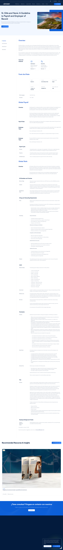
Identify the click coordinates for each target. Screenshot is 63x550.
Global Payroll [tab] (4, 46)
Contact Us (4, 26)
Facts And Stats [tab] (4, 43)
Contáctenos (31, 510)
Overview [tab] (4, 40)
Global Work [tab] (4, 49)
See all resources (55, 442)
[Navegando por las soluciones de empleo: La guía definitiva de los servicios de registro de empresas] (31, 472)
